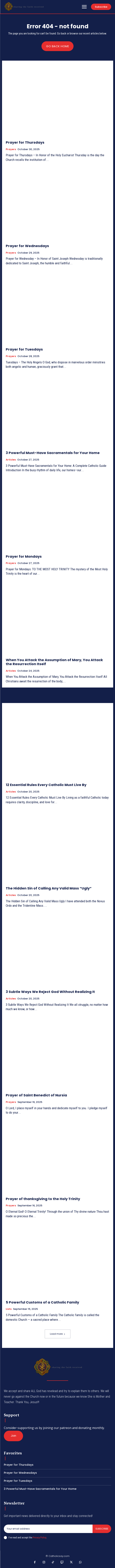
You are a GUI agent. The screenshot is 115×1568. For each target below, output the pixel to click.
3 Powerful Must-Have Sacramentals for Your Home (53, 452)
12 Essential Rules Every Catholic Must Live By (46, 784)
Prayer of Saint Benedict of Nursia (36, 1095)
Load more (57, 1333)
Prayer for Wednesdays (27, 245)
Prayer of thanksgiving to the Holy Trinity (43, 1198)
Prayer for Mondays (24, 556)
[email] (48, 1529)
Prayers (11, 149)
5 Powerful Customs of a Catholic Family (42, 1302)
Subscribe (101, 1528)
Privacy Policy (39, 1537)
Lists (9, 1309)
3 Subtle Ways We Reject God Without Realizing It (50, 991)
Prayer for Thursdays (25, 142)
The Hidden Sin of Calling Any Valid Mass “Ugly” (49, 888)
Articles (11, 459)
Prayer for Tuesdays (24, 349)
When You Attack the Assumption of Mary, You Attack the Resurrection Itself (54, 661)
